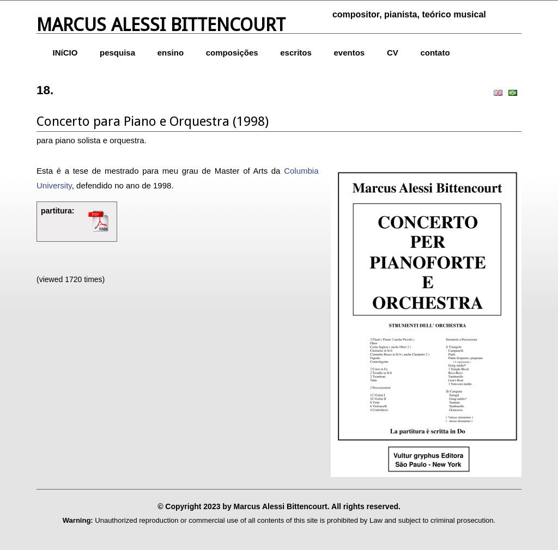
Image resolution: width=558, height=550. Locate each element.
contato (435, 52)
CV (392, 52)
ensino (170, 52)
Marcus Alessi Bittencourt (161, 24)
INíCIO (65, 52)
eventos (349, 52)
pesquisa (117, 52)
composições (232, 52)
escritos (296, 52)
